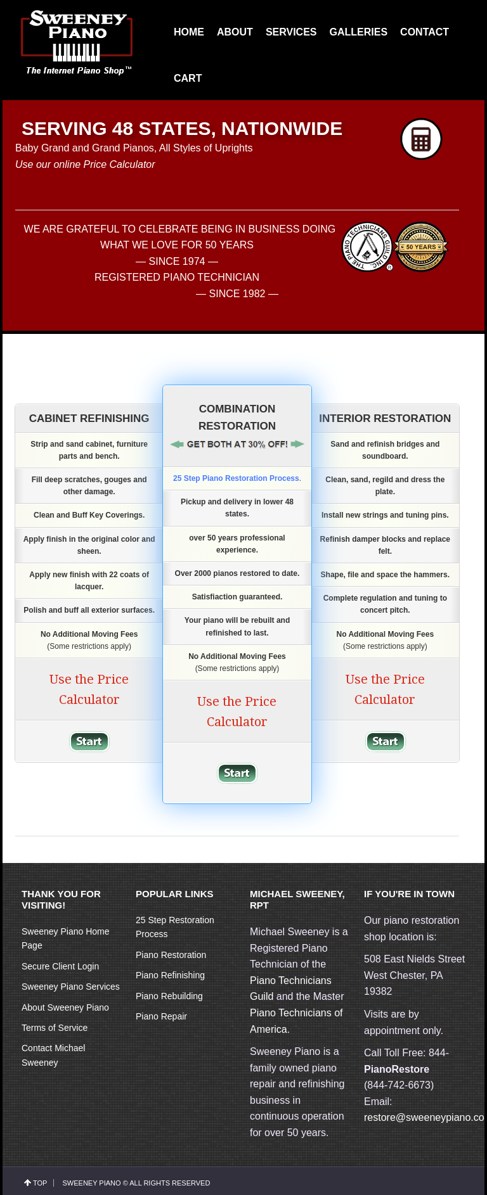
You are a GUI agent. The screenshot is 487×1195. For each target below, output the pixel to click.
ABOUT (235, 32)
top (40, 1183)
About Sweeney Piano (65, 1007)
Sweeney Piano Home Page (66, 938)
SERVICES (291, 32)
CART (188, 78)
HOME (189, 32)
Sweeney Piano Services (71, 986)
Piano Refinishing (170, 975)
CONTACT (424, 32)
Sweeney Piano (91, 1183)
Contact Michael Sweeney (53, 1055)
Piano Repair (161, 1016)
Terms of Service (55, 1028)
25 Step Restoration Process (175, 927)
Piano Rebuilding (169, 996)
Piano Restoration (171, 955)
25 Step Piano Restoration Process (236, 478)
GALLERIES (359, 32)
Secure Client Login (60, 966)
